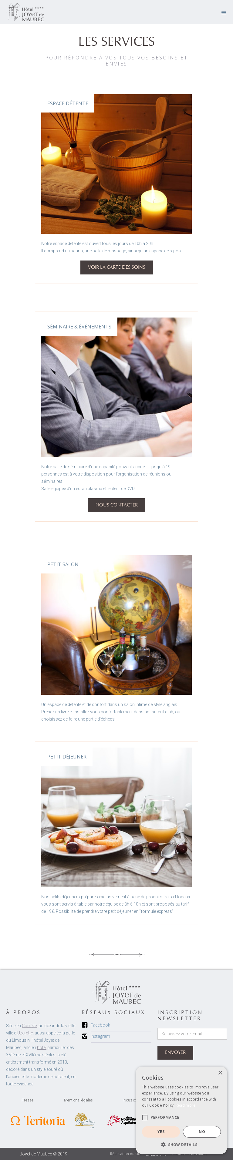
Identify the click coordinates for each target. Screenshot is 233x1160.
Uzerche (25, 1033)
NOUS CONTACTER (117, 505)
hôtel (41, 1047)
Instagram (100, 1036)
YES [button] (160, 1131)
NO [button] (202, 1131)
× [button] (220, 1073)
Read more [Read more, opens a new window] (186, 1105)
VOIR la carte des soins (116, 267)
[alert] (181, 1110)
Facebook (100, 1025)
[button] (224, 12)
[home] (25, 12)
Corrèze (29, 1025)
